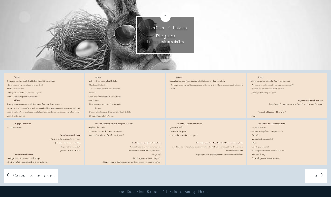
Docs (130, 192)
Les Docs (156, 28)
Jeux (121, 192)
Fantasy (190, 192)
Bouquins (153, 192)
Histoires (180, 28)
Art (165, 192)
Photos (203, 192)
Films (141, 192)
